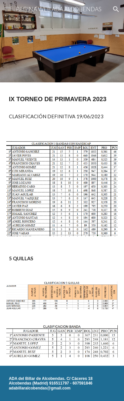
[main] (62, 99)
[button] (8, 9)
